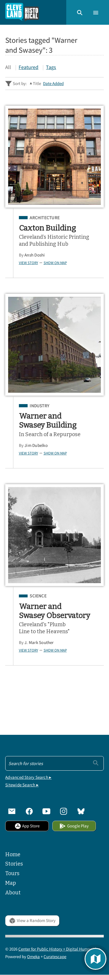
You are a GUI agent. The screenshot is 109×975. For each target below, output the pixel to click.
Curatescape (55, 956)
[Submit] (95, 762)
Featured (28, 67)
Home (12, 854)
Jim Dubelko (36, 445)
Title (37, 83)
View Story (28, 262)
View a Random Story (32, 920)
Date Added (53, 83)
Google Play (73, 826)
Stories (14, 864)
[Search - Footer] (54, 763)
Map (10, 883)
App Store (27, 826)
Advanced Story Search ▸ (28, 777)
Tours (12, 873)
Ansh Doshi (34, 255)
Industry (39, 405)
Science (38, 596)
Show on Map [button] (55, 262)
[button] (80, 12)
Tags (51, 67)
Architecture (45, 217)
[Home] (22, 12)
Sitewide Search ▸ (22, 785)
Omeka (33, 956)
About (13, 892)
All (8, 67)
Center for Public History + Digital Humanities (59, 949)
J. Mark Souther (38, 642)
